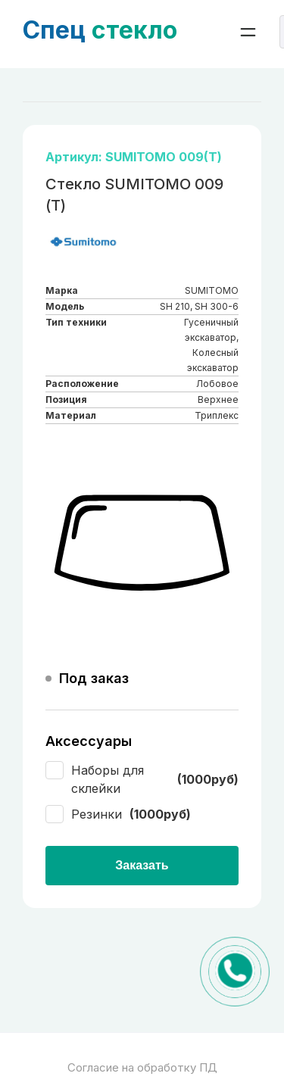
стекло (100, 30)
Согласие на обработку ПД (142, 1067)
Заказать (141, 865)
